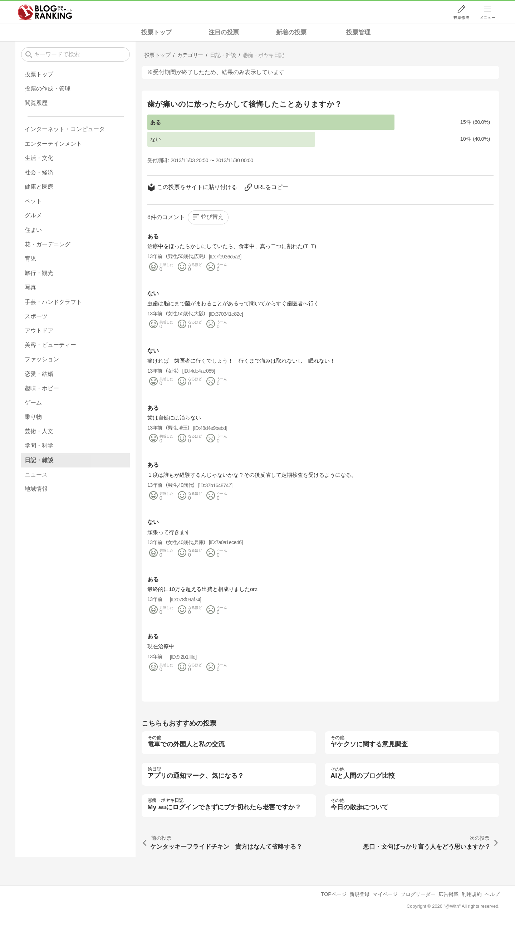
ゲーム (33, 402)
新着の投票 (291, 32)
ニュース (36, 474)
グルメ (33, 215)
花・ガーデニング (47, 244)
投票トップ (156, 32)
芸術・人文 (39, 431)
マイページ (385, 894)
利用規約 (472, 894)
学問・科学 (39, 445)
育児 (30, 259)
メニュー (487, 17)
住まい (33, 230)
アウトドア (39, 331)
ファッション (42, 359)
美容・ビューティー (50, 345)
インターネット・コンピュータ (65, 129)
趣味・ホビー (42, 388)
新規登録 (359, 894)
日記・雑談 (39, 460)
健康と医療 (39, 187)
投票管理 (358, 32)
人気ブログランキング (45, 12)
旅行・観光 (39, 273)
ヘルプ (492, 894)
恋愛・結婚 (39, 374)
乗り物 (33, 417)
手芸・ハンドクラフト (53, 302)
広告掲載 (448, 894)
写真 (30, 287)
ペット (33, 201)
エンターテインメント (53, 144)
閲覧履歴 (36, 103)
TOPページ (334, 894)
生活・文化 (39, 158)
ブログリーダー (418, 894)
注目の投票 (224, 32)
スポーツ (36, 316)
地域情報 (36, 489)
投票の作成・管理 (47, 89)
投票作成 (461, 17)
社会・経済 (39, 172)
